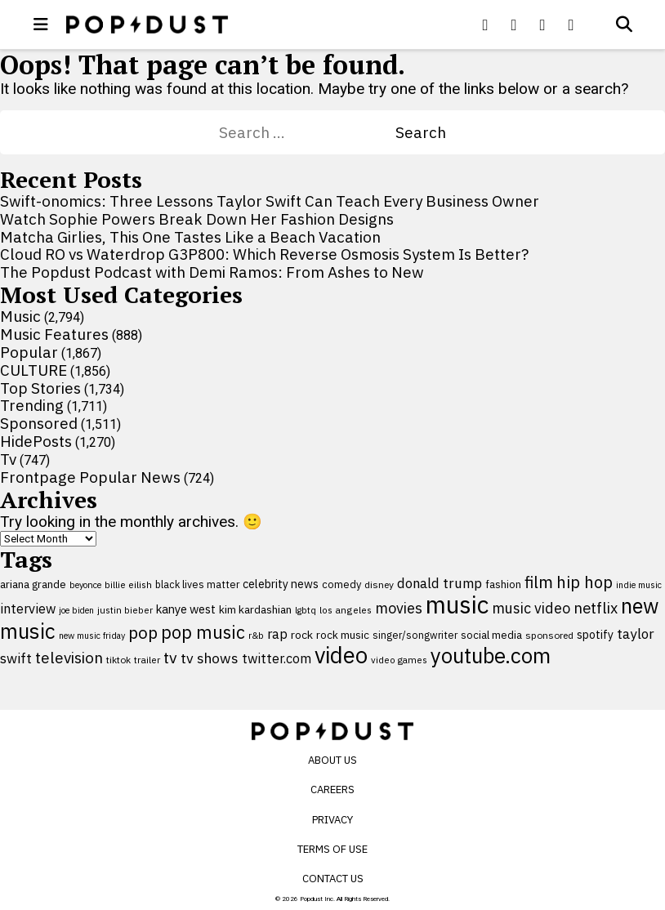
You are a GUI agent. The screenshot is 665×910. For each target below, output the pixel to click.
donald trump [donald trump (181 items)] (439, 583)
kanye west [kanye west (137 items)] (186, 609)
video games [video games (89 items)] (399, 660)
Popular (29, 352)
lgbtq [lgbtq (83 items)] (305, 610)
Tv (8, 459)
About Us (332, 760)
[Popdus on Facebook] (485, 24)
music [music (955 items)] (457, 604)
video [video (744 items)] (341, 655)
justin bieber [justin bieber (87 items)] (125, 610)
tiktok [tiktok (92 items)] (118, 660)
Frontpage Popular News (90, 477)
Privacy (332, 820)
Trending (32, 405)
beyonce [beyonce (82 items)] (85, 585)
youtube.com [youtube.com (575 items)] (491, 655)
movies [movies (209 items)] (398, 608)
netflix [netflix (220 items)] (596, 608)
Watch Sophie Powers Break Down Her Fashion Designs (197, 219)
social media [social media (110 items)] (491, 634)
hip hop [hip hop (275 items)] (584, 582)
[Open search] (624, 24)
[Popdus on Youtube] (542, 24)
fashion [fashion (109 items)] (503, 584)
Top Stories (40, 388)
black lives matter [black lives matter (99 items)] (197, 584)
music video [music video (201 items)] (531, 608)
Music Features (54, 334)
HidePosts (36, 441)
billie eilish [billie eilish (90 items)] (128, 584)
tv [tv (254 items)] (170, 657)
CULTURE (33, 370)
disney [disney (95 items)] (379, 584)
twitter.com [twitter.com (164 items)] (276, 658)
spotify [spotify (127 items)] (595, 634)
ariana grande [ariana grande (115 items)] (33, 584)
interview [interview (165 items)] (28, 608)
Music (20, 316)
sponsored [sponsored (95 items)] (549, 635)
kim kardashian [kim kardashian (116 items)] (255, 609)
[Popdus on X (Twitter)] (514, 24)
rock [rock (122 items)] (302, 634)
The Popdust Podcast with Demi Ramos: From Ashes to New (212, 272)
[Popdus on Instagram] (571, 24)
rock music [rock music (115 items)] (342, 634)
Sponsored (39, 423)
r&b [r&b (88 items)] (256, 635)
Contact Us (333, 878)
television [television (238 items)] (69, 657)
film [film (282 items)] (538, 582)
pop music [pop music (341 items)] (203, 632)
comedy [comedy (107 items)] (341, 584)
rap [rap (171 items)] (277, 634)
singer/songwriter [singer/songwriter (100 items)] (415, 634)
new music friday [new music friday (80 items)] (92, 635)
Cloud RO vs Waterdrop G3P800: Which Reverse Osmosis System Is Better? (264, 254)
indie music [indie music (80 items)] (639, 585)
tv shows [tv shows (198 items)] (210, 658)
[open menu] (40, 24)
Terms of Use (332, 849)
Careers (332, 789)
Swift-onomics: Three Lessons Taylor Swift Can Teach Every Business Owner (269, 201)
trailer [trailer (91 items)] (147, 660)
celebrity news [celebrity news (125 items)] (281, 584)
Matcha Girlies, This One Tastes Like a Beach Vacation (190, 237)
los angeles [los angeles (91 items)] (345, 610)
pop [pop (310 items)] (143, 633)
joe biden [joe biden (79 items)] (76, 610)
